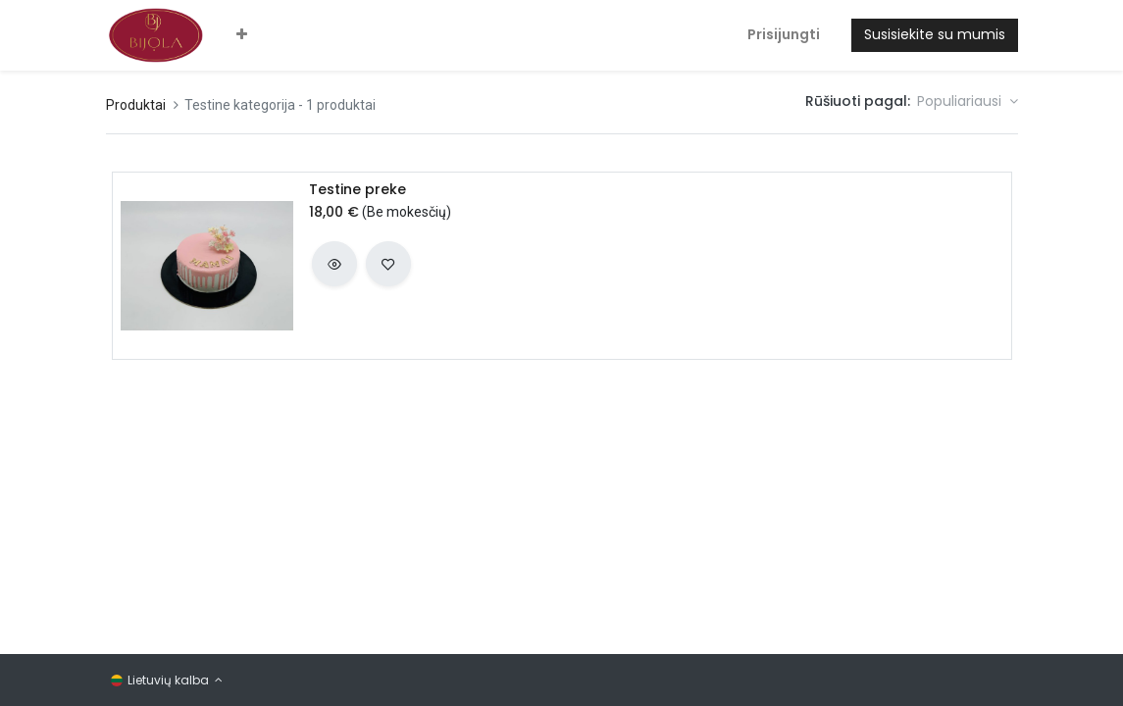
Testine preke (357, 189)
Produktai (136, 105)
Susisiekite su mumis (934, 34)
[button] (242, 35)
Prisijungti (783, 34)
